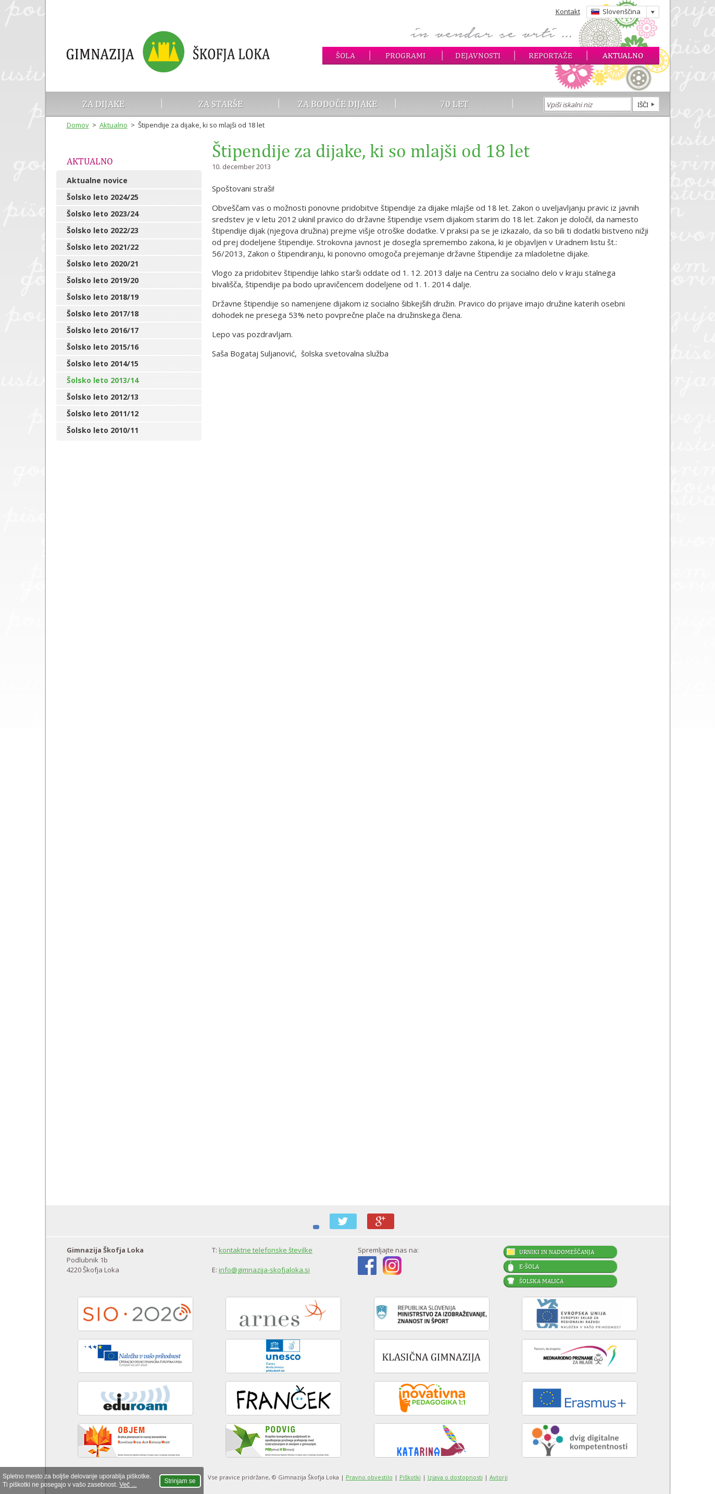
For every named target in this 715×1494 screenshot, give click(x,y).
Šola (345, 55)
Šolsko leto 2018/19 (103, 297)
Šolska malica (541, 1281)
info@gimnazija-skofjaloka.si (264, 1269)
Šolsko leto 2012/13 (103, 397)
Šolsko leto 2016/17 (103, 330)
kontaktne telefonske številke (265, 1250)
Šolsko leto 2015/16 (103, 347)
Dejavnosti (477, 55)
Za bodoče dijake (337, 103)
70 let (454, 103)
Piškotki (410, 1477)
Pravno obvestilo (369, 1477)
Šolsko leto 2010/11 (103, 430)
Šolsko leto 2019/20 (103, 280)
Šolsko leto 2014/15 (103, 363)
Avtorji (499, 1477)
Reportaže (550, 55)
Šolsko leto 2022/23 (103, 230)
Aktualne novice (97, 180)
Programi (405, 55)
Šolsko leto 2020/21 (103, 264)
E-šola (529, 1266)
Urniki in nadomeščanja (556, 1252)
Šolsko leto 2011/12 (103, 413)
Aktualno (623, 55)
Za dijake (103, 103)
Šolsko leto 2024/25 (103, 197)
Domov (78, 125)
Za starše (220, 103)
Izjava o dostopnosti (455, 1477)
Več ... (127, 1484)
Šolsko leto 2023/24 (103, 214)
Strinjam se (180, 1481)
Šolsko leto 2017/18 (103, 313)
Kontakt (568, 11)
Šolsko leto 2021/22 (103, 247)
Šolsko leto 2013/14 (103, 380)
